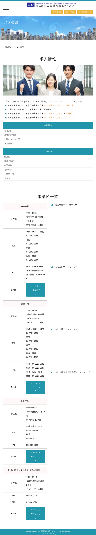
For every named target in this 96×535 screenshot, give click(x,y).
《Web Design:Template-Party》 (48, 533)
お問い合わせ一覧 (12, 139)
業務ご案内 (9, 160)
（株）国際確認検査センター (46, 531)
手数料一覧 (9, 173)
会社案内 (8, 131)
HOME (8, 47)
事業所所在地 (10, 135)
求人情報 (8, 143)
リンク (7, 177)
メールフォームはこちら (36, 289)
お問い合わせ (85, 12)
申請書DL (8, 164)
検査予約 (57, 12)
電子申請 (70, 12)
